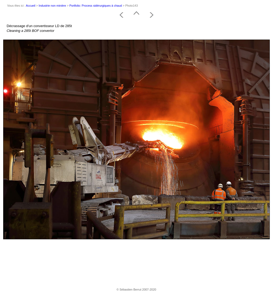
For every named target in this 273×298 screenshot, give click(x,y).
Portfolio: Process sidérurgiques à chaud (95, 5)
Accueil (30, 5)
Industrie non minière (52, 5)
